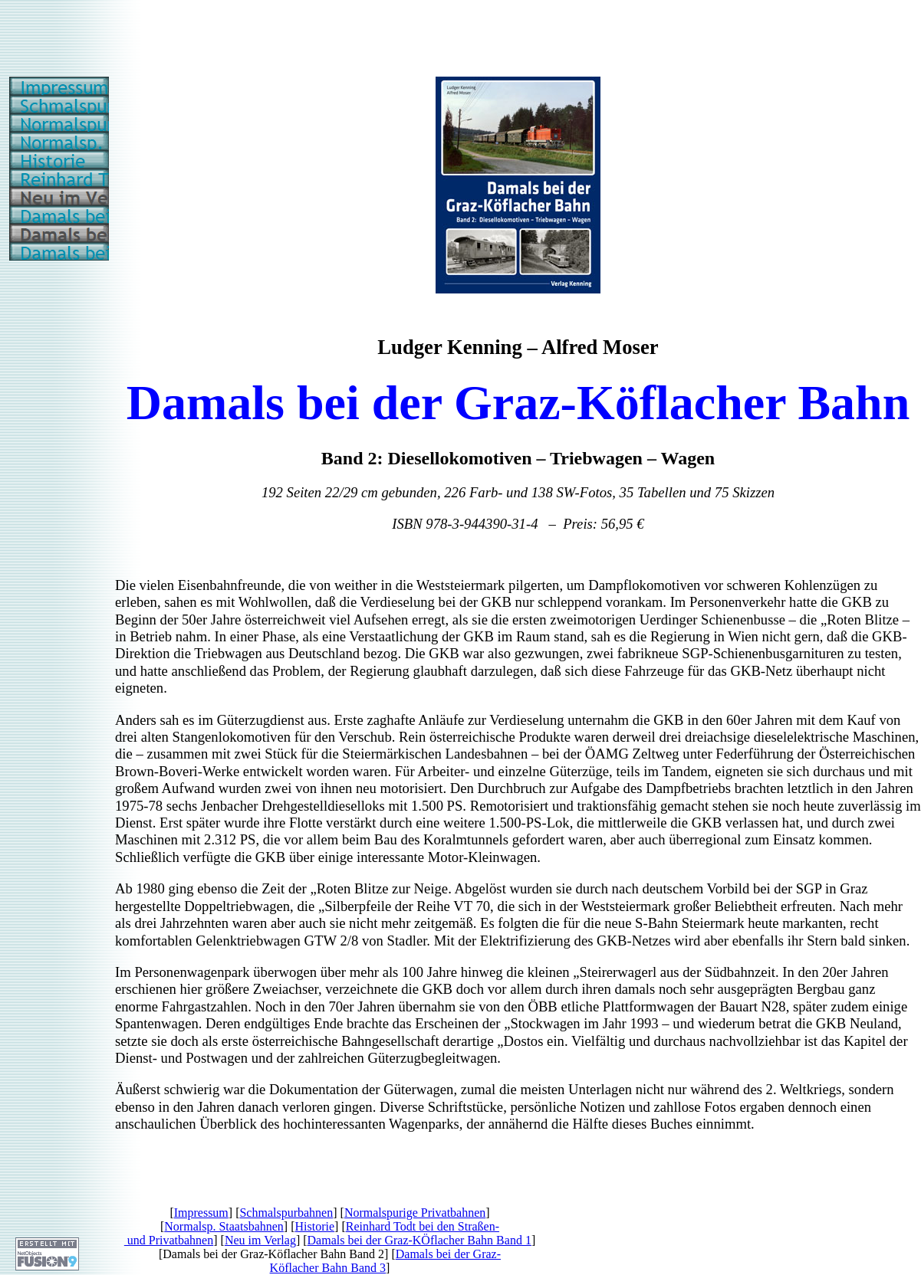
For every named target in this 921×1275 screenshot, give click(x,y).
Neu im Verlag (260, 1240)
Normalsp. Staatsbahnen (224, 1226)
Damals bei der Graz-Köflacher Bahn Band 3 (385, 1260)
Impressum (201, 1212)
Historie (315, 1226)
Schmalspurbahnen (286, 1212)
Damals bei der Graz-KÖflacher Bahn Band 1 (419, 1240)
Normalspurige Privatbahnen (414, 1212)
